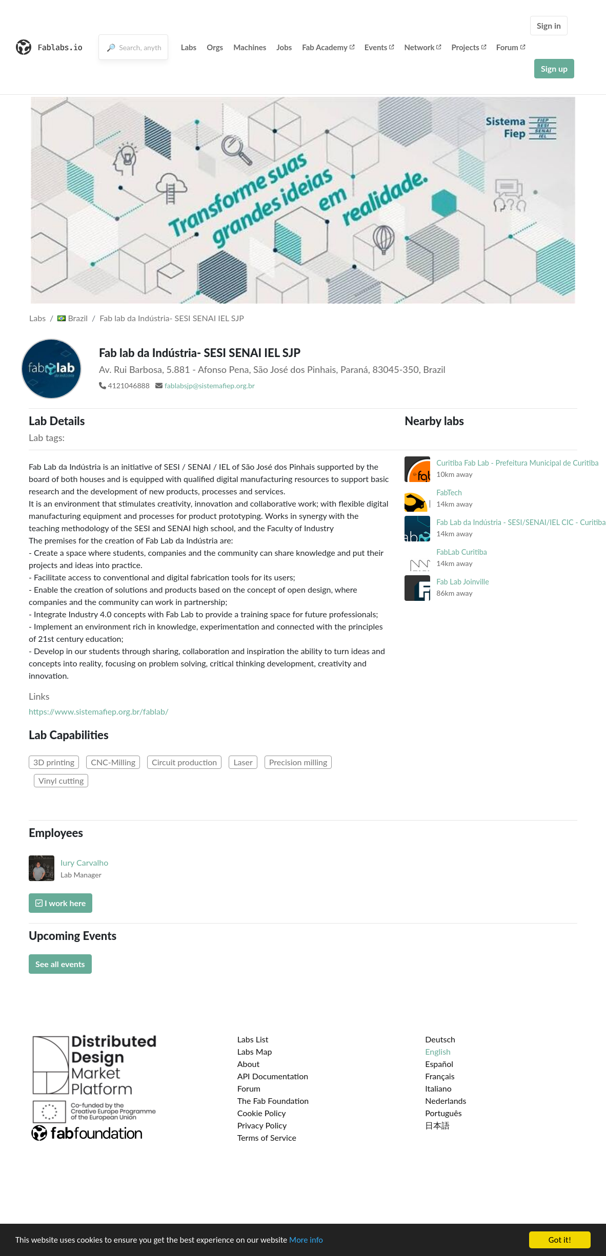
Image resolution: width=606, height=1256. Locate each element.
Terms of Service (266, 1137)
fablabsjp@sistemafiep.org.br (210, 385)
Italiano (438, 1088)
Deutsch (440, 1039)
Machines (249, 47)
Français (439, 1076)
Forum (510, 47)
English (438, 1051)
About (248, 1064)
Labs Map (254, 1051)
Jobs (284, 47)
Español (439, 1064)
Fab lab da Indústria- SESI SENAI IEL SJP (171, 318)
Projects (468, 47)
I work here (60, 903)
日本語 (437, 1125)
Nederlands (445, 1100)
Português (443, 1113)
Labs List (253, 1039)
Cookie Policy (261, 1113)
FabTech (449, 492)
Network (422, 47)
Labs (189, 47)
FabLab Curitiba (461, 552)
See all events (60, 964)
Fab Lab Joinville (462, 581)
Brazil (72, 318)
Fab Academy (328, 47)
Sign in (549, 25)
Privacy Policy (262, 1125)
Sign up (554, 68)
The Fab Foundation (273, 1100)
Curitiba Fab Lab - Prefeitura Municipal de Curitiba (517, 462)
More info (315, 1243)
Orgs (215, 47)
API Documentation (273, 1076)
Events (379, 47)
